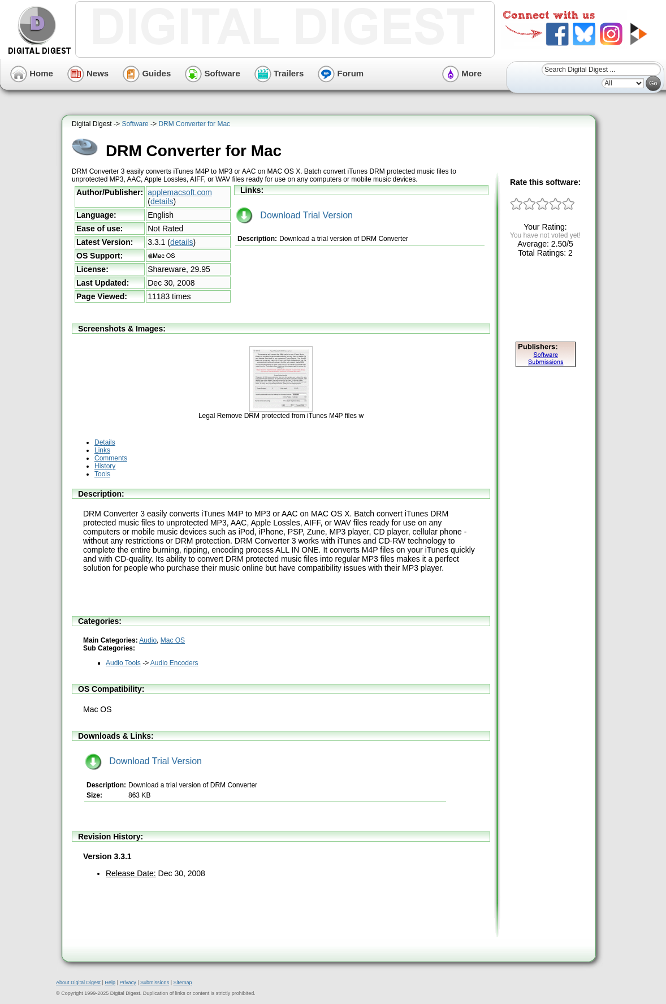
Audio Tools (123, 663)
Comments (110, 458)
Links (102, 450)
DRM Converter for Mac (194, 124)
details (161, 201)
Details (104, 442)
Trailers (279, 73)
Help (110, 982)
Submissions (154, 982)
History (104, 466)
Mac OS (173, 640)
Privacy (127, 982)
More (462, 73)
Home (31, 73)
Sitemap (182, 982)
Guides (147, 73)
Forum (341, 73)
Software (212, 73)
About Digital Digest (78, 982)
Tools (102, 474)
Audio (148, 640)
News (88, 73)
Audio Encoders (174, 663)
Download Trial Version (294, 215)
